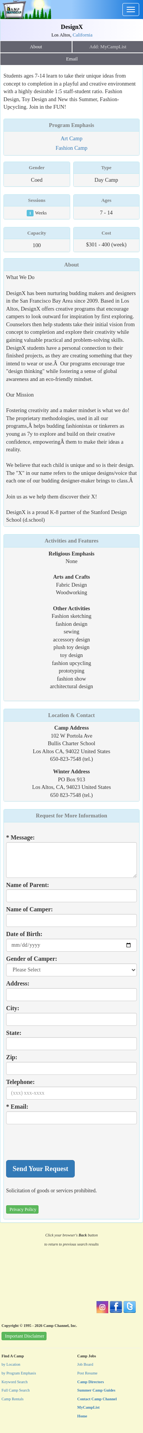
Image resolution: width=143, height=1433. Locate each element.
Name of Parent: (27, 885)
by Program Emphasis (19, 1373)
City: (12, 1008)
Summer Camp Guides (96, 1390)
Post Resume (87, 1373)
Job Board (85, 1364)
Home (82, 1416)
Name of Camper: (29, 909)
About (36, 46)
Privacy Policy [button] (23, 1209)
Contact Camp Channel (97, 1399)
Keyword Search (15, 1382)
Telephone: (20, 1082)
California (82, 35)
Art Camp (71, 138)
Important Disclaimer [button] (24, 1336)
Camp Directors (90, 1382)
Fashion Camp (72, 148)
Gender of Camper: (31, 958)
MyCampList (88, 1407)
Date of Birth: (24, 934)
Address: (17, 983)
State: (13, 1033)
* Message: (20, 837)
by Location (11, 1364)
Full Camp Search (16, 1390)
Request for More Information (71, 816)
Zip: (11, 1057)
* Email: (17, 1106)
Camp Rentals (13, 1399)
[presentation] (64, 1142)
